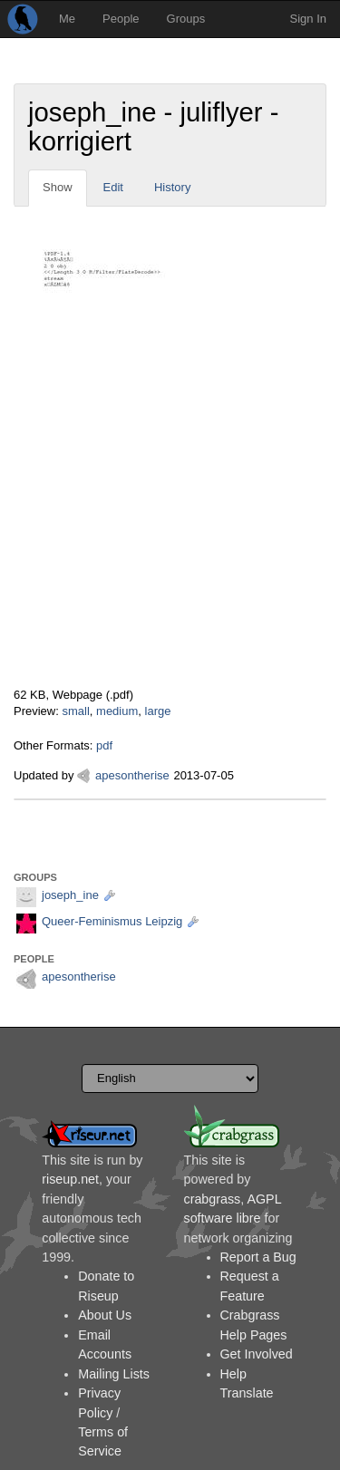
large (158, 711)
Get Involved (256, 1354)
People (120, 18)
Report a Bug (258, 1257)
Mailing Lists (114, 1374)
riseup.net (70, 1179)
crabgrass (212, 1199)
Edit (113, 187)
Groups (186, 18)
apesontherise (132, 775)
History (172, 187)
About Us (104, 1315)
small (75, 711)
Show (58, 187)
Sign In (308, 18)
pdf (104, 745)
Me (67, 18)
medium (117, 711)
